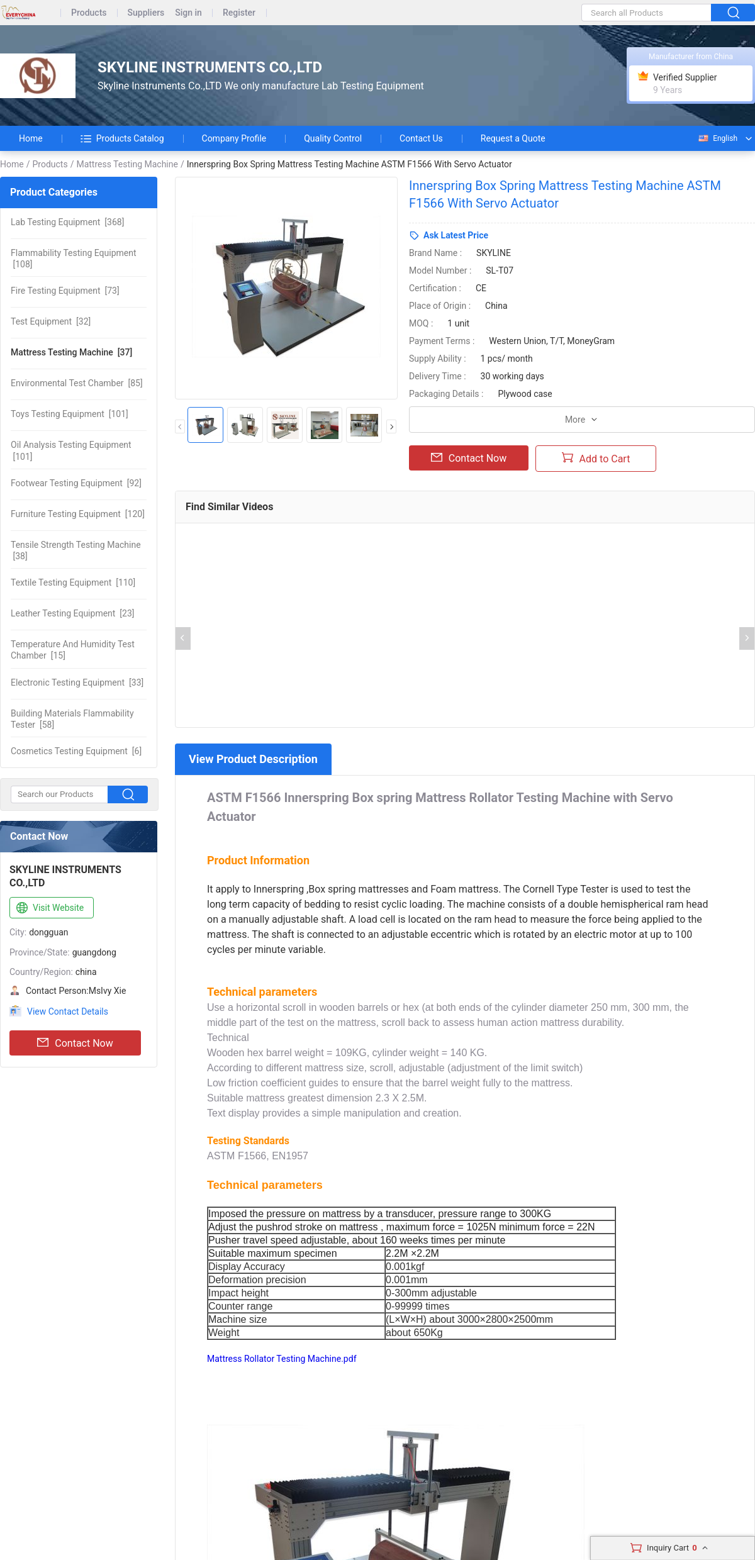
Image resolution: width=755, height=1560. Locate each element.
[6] (76, 751)
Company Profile (234, 138)
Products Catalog (122, 138)
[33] (77, 682)
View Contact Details (67, 1011)
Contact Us (421, 138)
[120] (78, 514)
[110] (73, 582)
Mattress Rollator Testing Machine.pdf (282, 1359)
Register (239, 13)
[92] (76, 483)
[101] (69, 414)
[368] (67, 222)
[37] (71, 352)
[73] (65, 291)
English (717, 138)
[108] (74, 258)
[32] (51, 321)
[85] (77, 383)
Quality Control (333, 138)
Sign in (188, 13)
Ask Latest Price (455, 235)
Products (89, 13)
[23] (73, 613)
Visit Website (49, 908)
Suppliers (146, 13)
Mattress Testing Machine (127, 164)
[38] (76, 550)
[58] (72, 719)
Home (31, 138)
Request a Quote (513, 138)
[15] (73, 649)
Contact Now (75, 1043)
